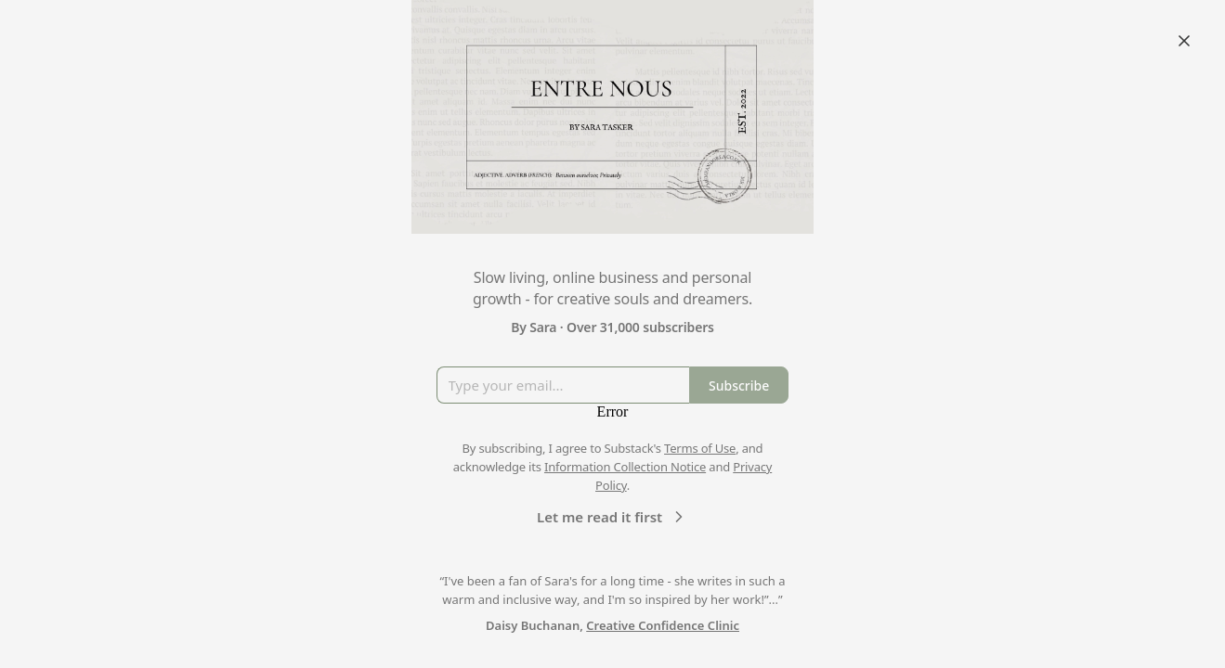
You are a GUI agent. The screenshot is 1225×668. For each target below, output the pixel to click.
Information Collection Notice (625, 466)
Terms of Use (700, 448)
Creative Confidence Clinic (662, 625)
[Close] (1184, 40)
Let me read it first (612, 516)
